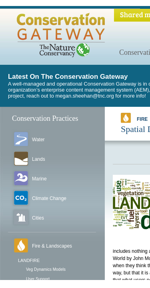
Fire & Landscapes (52, 246)
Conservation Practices (45, 118)
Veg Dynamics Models (46, 269)
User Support (38, 279)
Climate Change (49, 198)
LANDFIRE (29, 260)
